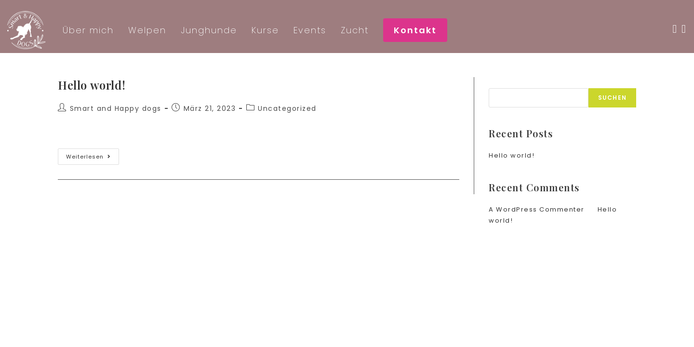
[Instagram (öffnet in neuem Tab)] (686, 29)
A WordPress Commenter (537, 209)
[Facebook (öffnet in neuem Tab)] (676, 29)
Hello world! (91, 85)
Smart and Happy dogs (115, 108)
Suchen (504, 82)
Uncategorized (287, 108)
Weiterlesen (92, 158)
